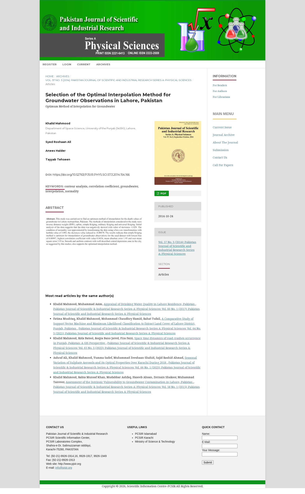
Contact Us (220, 157)
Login (66, 64)
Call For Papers (223, 165)
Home (50, 76)
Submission (221, 150)
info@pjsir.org (63, 467)
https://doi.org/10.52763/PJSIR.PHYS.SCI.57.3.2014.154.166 (91, 174)
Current (83, 64)
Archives (103, 64)
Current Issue (222, 127)
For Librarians (221, 97)
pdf (163, 193)
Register (50, 64)
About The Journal (225, 142)
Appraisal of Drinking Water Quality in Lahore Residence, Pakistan (149, 304)
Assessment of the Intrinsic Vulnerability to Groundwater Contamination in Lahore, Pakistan (129, 382)
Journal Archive (224, 135)
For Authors (220, 91)
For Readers (220, 85)
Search (256, 64)
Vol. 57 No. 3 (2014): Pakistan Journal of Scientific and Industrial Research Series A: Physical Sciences (119, 80)
